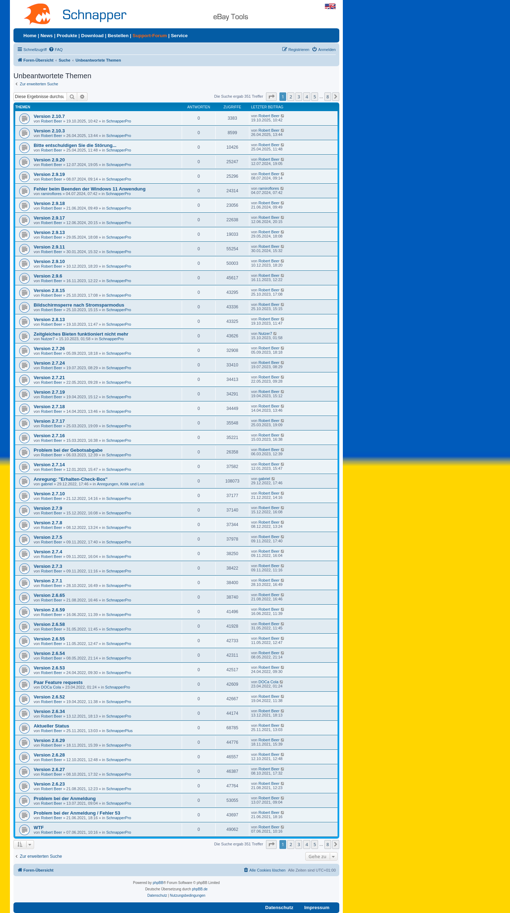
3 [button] (299, 96)
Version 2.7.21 (49, 377)
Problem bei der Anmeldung (65, 798)
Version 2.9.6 (48, 276)
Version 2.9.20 (49, 159)
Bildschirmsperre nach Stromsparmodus (79, 305)
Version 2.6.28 (49, 755)
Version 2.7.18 (49, 406)
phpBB (158, 883)
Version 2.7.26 (49, 348)
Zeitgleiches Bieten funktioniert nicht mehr (81, 334)
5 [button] (314, 96)
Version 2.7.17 (49, 421)
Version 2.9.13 (49, 232)
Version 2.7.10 (49, 493)
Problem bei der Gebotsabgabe (68, 450)
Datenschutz (279, 907)
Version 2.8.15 (49, 290)
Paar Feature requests (58, 682)
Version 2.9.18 (49, 203)
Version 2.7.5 (48, 537)
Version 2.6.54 (49, 653)
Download (92, 35)
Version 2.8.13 (49, 319)
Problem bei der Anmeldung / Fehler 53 (77, 813)
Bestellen (118, 35)
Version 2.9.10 (49, 261)
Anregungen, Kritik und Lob (120, 484)
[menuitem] (56, 49)
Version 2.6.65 (49, 595)
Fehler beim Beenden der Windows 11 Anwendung (90, 189)
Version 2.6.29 (49, 740)
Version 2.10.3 (49, 130)
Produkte (67, 35)
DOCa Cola (51, 687)
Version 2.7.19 (49, 392)
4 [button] (306, 96)
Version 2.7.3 (48, 566)
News (46, 35)
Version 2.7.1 (48, 580)
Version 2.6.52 (49, 697)
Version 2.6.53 (49, 668)
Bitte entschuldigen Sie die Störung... (75, 145)
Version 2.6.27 (49, 769)
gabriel (47, 484)
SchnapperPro (118, 121)
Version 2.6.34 (49, 711)
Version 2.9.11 (49, 247)
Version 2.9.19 (49, 174)
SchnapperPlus (119, 731)
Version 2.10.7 (49, 116)
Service (179, 35)
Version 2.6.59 (49, 609)
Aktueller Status (51, 726)
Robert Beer (51, 121)
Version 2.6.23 (49, 784)
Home (29, 35)
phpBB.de (200, 889)
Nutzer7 (48, 339)
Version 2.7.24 (49, 363)
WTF (39, 827)
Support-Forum (149, 35)
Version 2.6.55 (49, 638)
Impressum (316, 907)
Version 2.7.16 (49, 435)
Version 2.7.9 (48, 508)
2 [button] (290, 96)
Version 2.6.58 (49, 624)
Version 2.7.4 (48, 551)
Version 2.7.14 (49, 464)
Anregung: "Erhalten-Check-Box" (71, 479)
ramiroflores (51, 194)
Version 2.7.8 (48, 522)
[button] (271, 96)
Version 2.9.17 (49, 218)
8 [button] (328, 96)
